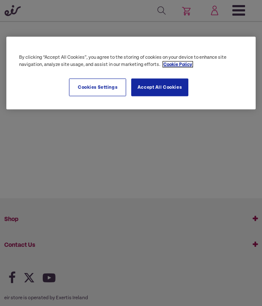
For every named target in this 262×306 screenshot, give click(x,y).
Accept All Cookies (160, 87)
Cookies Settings (97, 87)
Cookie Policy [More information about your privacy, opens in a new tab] (177, 64)
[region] (130, 72)
